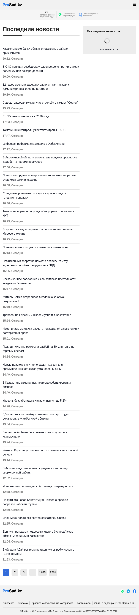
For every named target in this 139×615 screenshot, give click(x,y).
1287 (53, 572)
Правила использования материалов (52, 603)
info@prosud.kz (126, 603)
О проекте (8, 603)
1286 (42, 572)
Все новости (107, 49)
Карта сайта (84, 603)
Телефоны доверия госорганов (91, 15)
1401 (45, 12)
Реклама (23, 603)
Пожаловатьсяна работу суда (69, 15)
